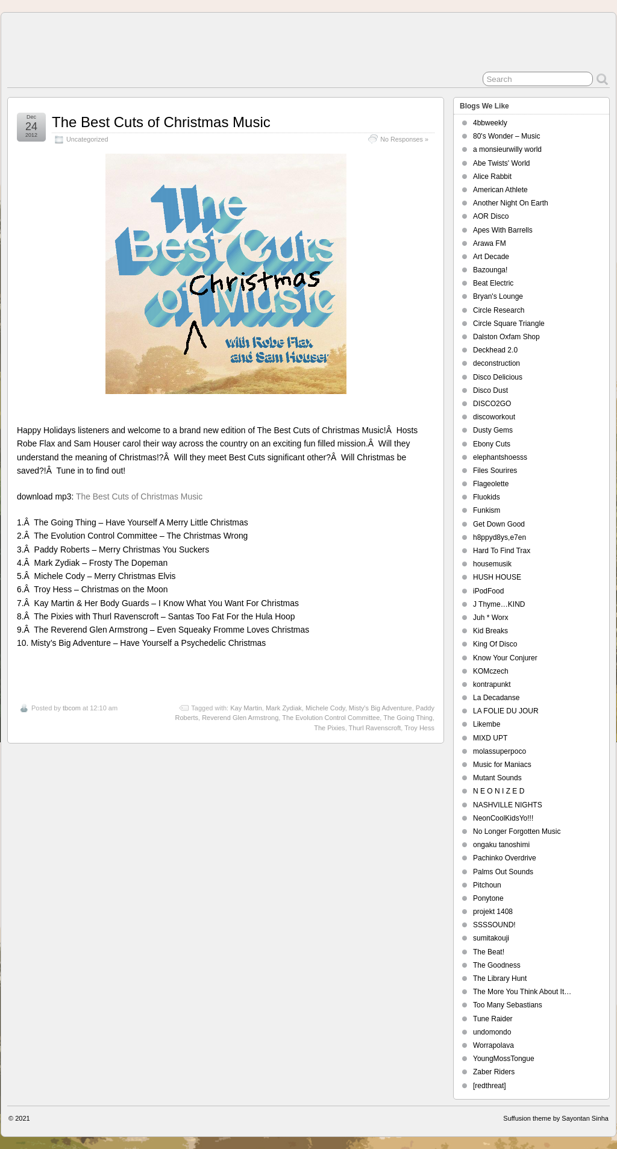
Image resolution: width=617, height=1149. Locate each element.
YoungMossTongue (503, 1058)
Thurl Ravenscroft (375, 727)
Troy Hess (419, 727)
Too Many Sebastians (507, 1005)
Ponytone (488, 898)
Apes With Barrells (503, 230)
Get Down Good (499, 524)
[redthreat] (489, 1086)
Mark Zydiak (284, 708)
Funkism (486, 510)
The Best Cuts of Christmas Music (161, 122)
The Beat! (488, 952)
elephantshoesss (500, 457)
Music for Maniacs (502, 764)
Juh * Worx (490, 617)
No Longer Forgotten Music (516, 831)
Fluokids (486, 497)
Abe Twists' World (501, 163)
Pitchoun (487, 885)
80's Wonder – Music (506, 136)
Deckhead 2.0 (495, 350)
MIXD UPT (490, 738)
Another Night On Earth (510, 203)
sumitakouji (491, 938)
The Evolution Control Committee (331, 717)
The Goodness (497, 965)
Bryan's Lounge (498, 296)
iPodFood (488, 591)
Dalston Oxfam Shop (506, 337)
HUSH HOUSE (497, 577)
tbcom (72, 708)
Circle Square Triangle (509, 323)
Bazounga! (490, 270)
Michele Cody (325, 708)
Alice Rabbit (492, 176)
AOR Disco (491, 216)
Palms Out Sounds (503, 872)
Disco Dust (490, 390)
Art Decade (491, 256)
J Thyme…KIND (499, 604)
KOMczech (491, 671)
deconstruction (496, 363)
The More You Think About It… (522, 992)
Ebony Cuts (491, 444)
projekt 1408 (493, 911)
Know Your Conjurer (505, 658)
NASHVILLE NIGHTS (507, 805)
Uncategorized (87, 139)
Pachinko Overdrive (504, 858)
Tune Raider (493, 1019)
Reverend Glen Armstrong (240, 717)
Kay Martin (246, 708)
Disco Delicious (497, 377)
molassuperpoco (499, 751)
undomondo (492, 1032)
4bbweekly (490, 123)
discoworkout (494, 417)
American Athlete (500, 190)
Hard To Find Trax (501, 550)
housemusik (492, 564)
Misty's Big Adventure (380, 708)
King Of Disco (495, 644)
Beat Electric (493, 283)
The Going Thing (408, 717)
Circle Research (498, 310)
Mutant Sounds (497, 778)
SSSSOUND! (494, 925)
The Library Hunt (500, 978)
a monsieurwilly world (507, 149)
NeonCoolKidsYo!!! (503, 818)
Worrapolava (493, 1045)
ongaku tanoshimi (501, 845)
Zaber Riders (494, 1072)
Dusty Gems (493, 430)
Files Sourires (495, 470)
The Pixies (329, 727)
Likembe (486, 724)
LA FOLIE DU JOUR (506, 711)
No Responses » (404, 139)
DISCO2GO (492, 403)
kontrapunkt (492, 684)
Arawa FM (489, 243)
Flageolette (491, 484)
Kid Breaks (490, 631)
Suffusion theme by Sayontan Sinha (556, 1118)
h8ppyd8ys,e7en (499, 537)
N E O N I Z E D (498, 791)
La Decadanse (496, 697)
